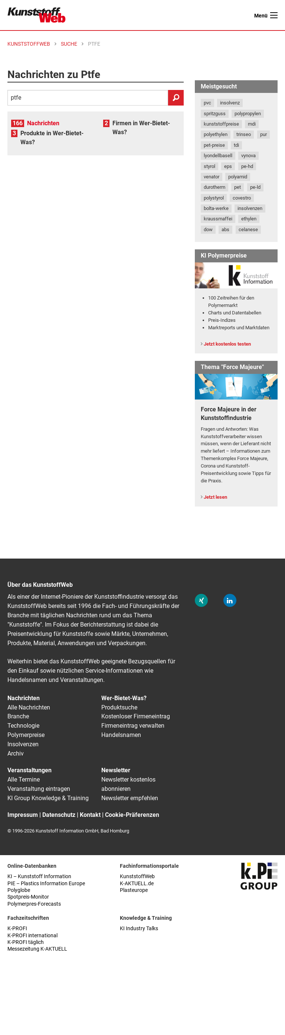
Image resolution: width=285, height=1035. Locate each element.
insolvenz (230, 103)
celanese (248, 229)
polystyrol (214, 198)
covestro (242, 198)
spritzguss (215, 113)
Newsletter (115, 770)
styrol (209, 166)
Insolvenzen (23, 744)
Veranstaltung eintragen (38, 788)
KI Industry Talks (139, 928)
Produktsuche (119, 707)
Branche (18, 716)
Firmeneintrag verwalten (132, 725)
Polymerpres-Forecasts (34, 904)
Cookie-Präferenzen (132, 814)
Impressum (22, 814)
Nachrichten (43, 123)
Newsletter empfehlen (129, 798)
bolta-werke (216, 208)
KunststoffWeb (137, 876)
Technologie (23, 725)
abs (225, 229)
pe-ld (255, 187)
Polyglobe (18, 890)
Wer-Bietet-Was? (124, 698)
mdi (252, 124)
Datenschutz (58, 814)
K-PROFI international (32, 935)
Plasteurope (134, 890)
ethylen (248, 218)
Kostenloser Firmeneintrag (135, 716)
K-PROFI (17, 928)
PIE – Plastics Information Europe (46, 883)
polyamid (237, 176)
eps (228, 166)
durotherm (214, 187)
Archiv (15, 753)
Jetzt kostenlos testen (227, 344)
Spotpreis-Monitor (28, 897)
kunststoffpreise (221, 124)
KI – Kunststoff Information (39, 876)
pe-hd (247, 166)
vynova (248, 155)
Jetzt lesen (215, 497)
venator (211, 176)
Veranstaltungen (29, 770)
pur (263, 134)
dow (208, 229)
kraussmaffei (218, 218)
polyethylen (215, 134)
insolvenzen (250, 208)
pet (237, 187)
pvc (207, 103)
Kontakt (90, 814)
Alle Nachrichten (28, 707)
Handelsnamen (121, 734)
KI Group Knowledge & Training (48, 798)
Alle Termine (23, 779)
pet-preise (214, 145)
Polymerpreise (26, 734)
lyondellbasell (218, 155)
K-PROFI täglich (25, 942)
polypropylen (248, 113)
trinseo (243, 134)
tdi (236, 145)
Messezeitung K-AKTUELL (37, 949)
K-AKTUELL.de (137, 883)
